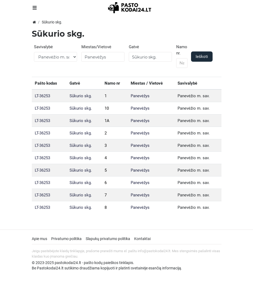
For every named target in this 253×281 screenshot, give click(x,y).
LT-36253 (42, 95)
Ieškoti (202, 56)
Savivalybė (43, 46)
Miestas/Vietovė (96, 46)
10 (107, 108)
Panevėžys (140, 95)
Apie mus (39, 239)
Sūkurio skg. (81, 95)
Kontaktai (142, 239)
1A (107, 120)
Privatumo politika (66, 239)
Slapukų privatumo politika (108, 239)
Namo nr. (181, 49)
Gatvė (134, 46)
